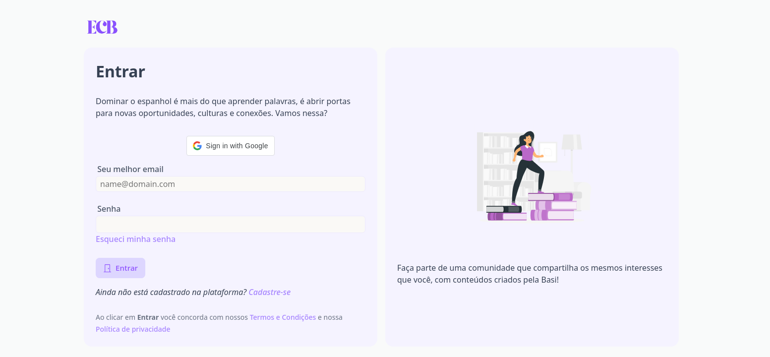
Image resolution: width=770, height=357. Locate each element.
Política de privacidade (133, 329)
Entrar (120, 268)
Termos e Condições (284, 317)
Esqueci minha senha (136, 239)
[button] (230, 146)
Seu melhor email (130, 169)
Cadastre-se (269, 292)
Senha (108, 209)
